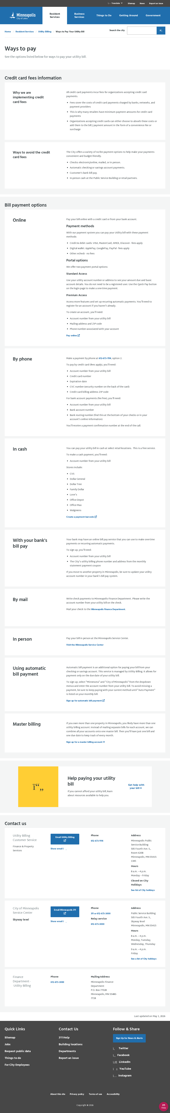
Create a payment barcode (80, 517)
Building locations (70, 1044)
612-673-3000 (97, 924)
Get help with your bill (136, 786)
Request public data (18, 1051)
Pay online (71, 336)
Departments (67, 1051)
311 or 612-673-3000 (101, 914)
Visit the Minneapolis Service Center (84, 645)
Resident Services (25, 32)
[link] (115, 3)
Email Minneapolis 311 (65, 910)
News (142, 3)
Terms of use (95, 1094)
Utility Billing (44, 32)
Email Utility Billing (65, 837)
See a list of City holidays (143, 959)
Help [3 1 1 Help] (64, 1037)
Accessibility (113, 1094)
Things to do (13, 1058)
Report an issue (69, 1058)
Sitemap (131, 3)
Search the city (117, 30)
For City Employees (17, 1065)
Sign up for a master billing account (84, 742)
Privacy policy (77, 1094)
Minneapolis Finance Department (108, 609)
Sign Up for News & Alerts (129, 1038)
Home (8, 32)
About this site (57, 1094)
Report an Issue (156, 3)
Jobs (7, 1044)
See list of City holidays (143, 890)
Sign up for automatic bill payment (84, 701)
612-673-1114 (105, 358)
